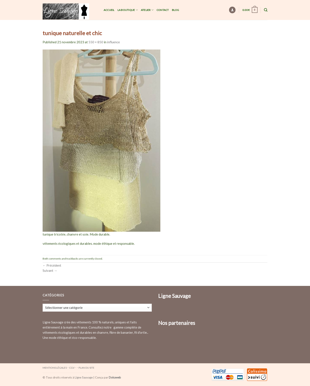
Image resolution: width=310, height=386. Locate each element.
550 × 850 (95, 42)
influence (113, 42)
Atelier (147, 10)
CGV (72, 367)
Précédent (52, 265)
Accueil (109, 10)
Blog (175, 10)
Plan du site (86, 367)
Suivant (50, 270)
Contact (162, 10)
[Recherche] (265, 10)
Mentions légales (55, 367)
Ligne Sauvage (84, 377)
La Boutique (128, 10)
